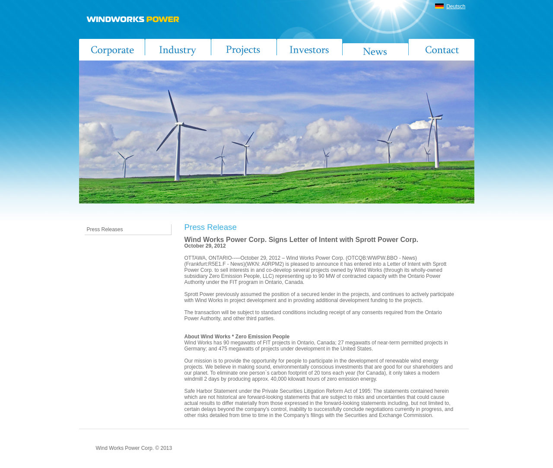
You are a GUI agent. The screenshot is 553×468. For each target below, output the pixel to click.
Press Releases (105, 229)
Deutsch (455, 6)
